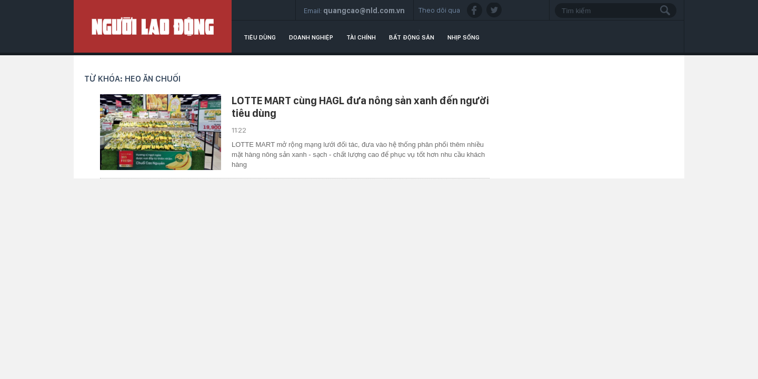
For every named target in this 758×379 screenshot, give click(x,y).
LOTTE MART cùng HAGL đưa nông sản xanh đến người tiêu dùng (360, 106)
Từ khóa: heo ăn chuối (132, 79)
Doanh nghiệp (311, 37)
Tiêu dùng (260, 37)
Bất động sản (411, 37)
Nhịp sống (463, 37)
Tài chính (361, 37)
